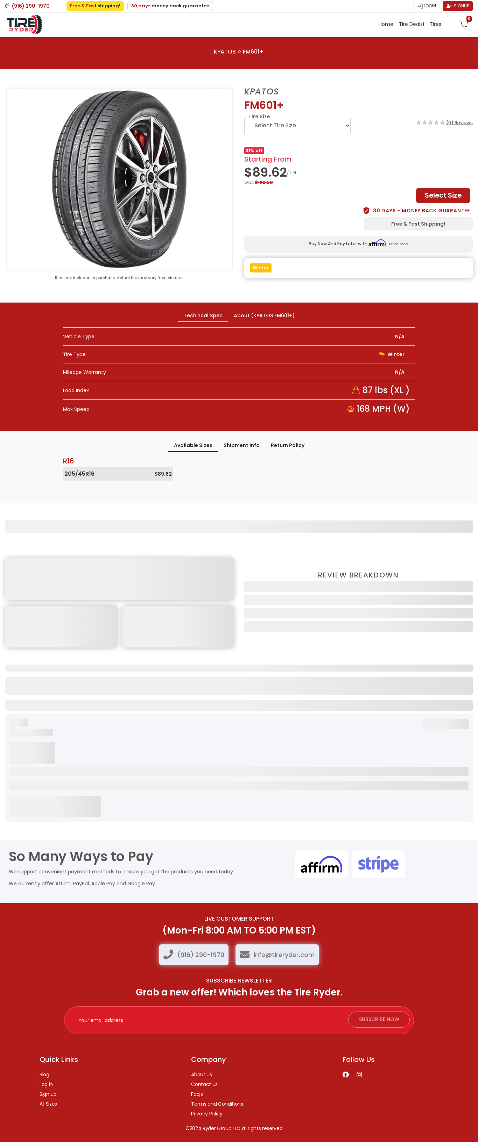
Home (386, 24)
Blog (44, 1074)
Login (426, 6)
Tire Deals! (411, 24)
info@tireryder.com (284, 954)
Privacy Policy (206, 1113)
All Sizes (48, 1103)
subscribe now (376, 1019)
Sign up (48, 1094)
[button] (463, 22)
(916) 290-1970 (200, 954)
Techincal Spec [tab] (203, 315)
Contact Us (204, 1084)
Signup (458, 6)
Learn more (399, 244)
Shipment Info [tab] (242, 445)
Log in (46, 1084)
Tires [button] (436, 24)
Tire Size (259, 116)
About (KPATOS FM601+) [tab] (264, 315)
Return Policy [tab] (287, 445)
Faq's (197, 1094)
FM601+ (253, 52)
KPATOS (225, 52)
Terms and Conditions (217, 1103)
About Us (201, 1074)
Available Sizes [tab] (193, 445)
